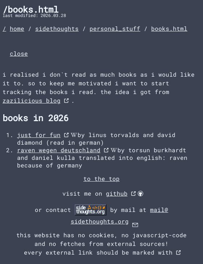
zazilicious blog (32, 100)
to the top (101, 178)
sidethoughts (57, 28)
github (117, 193)
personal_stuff (115, 28)
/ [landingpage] (4, 28)
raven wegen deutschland (58, 150)
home (17, 28)
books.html (169, 28)
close (19, 53)
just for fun (39, 135)
